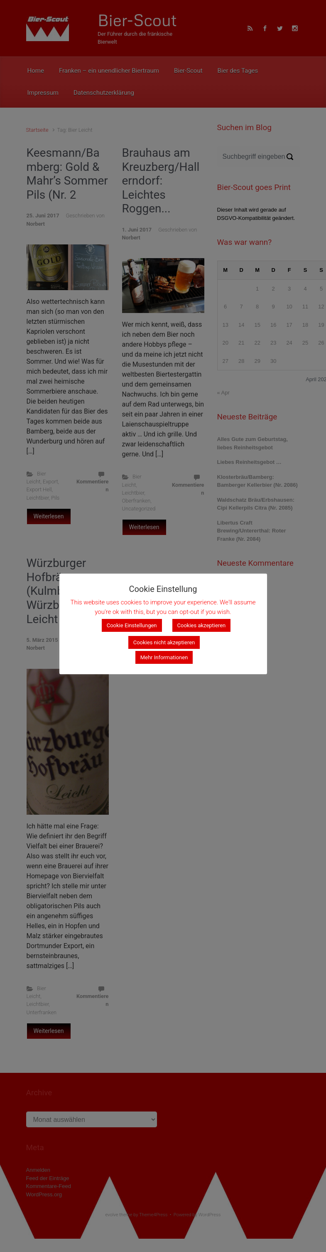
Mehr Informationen (164, 657)
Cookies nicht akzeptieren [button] (164, 642)
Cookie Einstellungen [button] (132, 625)
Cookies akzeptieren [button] (201, 625)
